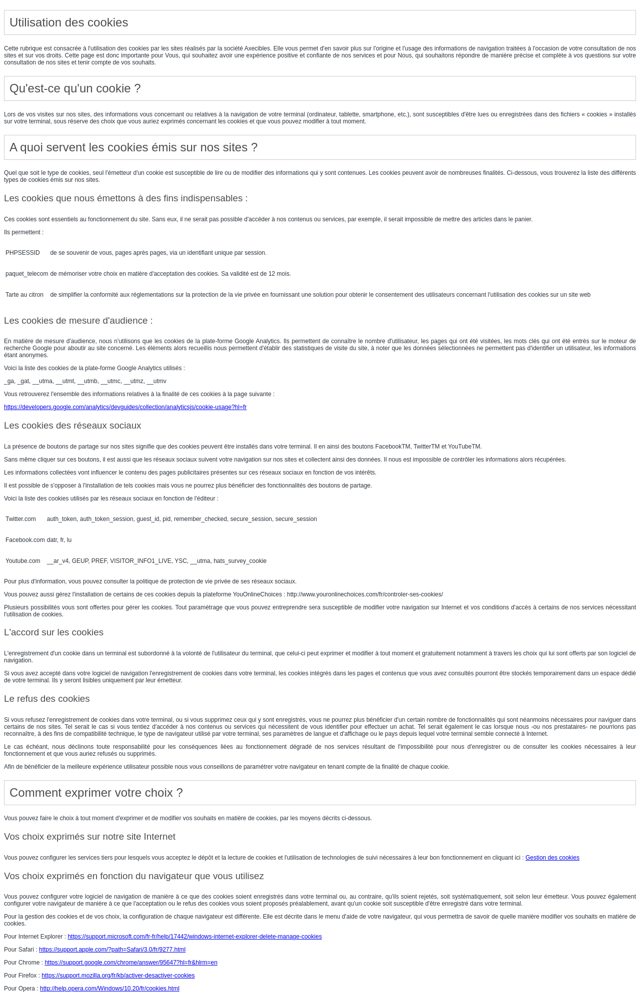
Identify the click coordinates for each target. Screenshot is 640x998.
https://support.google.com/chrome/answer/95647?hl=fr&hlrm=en (131, 962)
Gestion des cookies (553, 857)
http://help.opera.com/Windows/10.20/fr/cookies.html (110, 988)
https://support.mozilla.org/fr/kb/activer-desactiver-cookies (118, 975)
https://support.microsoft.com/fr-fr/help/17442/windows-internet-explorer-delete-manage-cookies (195, 936)
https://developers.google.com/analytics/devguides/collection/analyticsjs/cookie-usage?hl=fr (125, 407)
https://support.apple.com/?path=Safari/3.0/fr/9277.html (112, 949)
